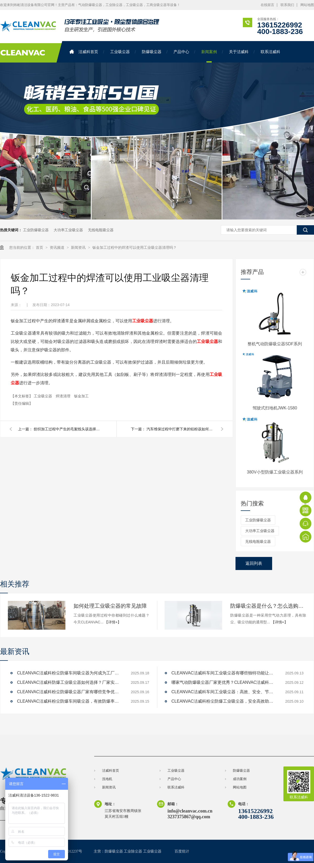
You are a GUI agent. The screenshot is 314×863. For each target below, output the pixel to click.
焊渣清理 (63, 396)
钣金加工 (81, 396)
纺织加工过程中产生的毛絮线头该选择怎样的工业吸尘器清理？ (68, 429)
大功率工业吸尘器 (68, 230)
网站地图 (307, 5)
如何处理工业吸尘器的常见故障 (110, 606)
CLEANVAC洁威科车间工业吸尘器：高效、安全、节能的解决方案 (223, 692)
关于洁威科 (239, 51)
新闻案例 (209, 51)
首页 (40, 247)
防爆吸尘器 (151, 51)
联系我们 (287, 5)
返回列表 (253, 563)
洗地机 (107, 779)
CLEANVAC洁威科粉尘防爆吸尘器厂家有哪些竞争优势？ (69, 692)
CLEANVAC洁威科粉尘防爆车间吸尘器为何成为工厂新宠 (69, 673)
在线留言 (267, 5)
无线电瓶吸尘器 (101, 230)
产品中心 (181, 51)
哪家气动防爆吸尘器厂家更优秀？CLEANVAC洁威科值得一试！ (223, 682)
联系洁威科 (270, 51)
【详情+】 (112, 622)
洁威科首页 (83, 51)
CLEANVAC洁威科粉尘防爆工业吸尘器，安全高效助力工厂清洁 (223, 701)
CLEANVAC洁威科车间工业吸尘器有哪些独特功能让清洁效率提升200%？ (223, 673)
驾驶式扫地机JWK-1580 (275, 408)
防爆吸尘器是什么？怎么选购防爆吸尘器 (268, 606)
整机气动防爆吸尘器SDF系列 (275, 344)
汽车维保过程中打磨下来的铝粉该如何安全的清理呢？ (181, 429)
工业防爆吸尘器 (36, 230)
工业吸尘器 (120, 51)
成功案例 (239, 779)
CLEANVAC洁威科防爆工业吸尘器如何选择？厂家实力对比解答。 (69, 682)
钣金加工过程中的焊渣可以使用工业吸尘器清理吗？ (134, 247)
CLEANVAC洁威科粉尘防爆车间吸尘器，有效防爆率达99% (69, 701)
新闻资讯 (79, 247)
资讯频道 (57, 247)
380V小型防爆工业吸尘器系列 (274, 472)
